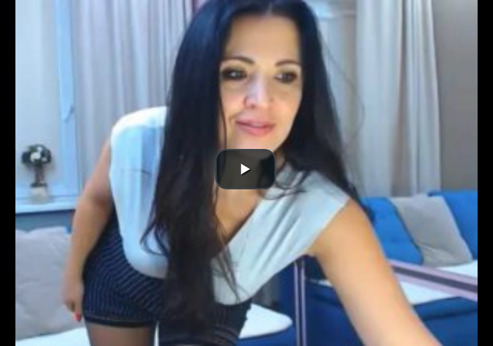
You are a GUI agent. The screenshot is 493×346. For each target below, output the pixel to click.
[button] (245, 169)
